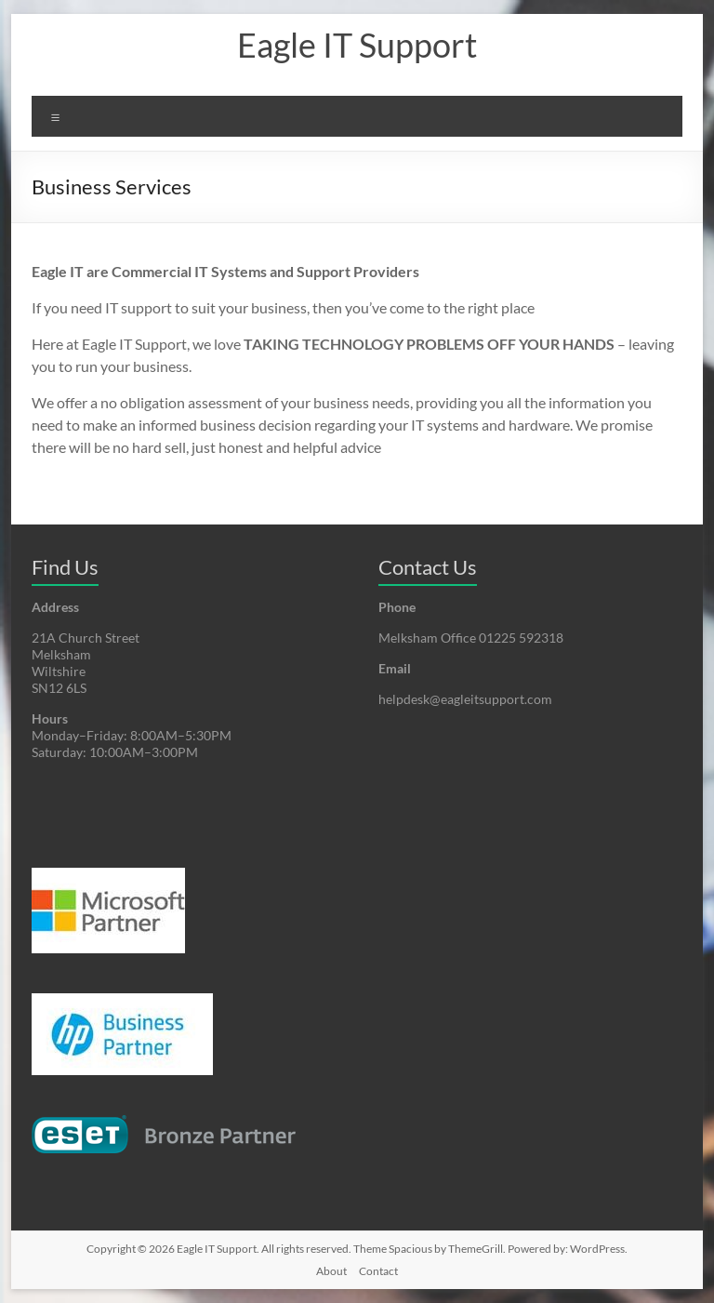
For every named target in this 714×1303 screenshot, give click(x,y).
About (331, 1271)
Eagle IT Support (357, 44)
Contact (378, 1271)
